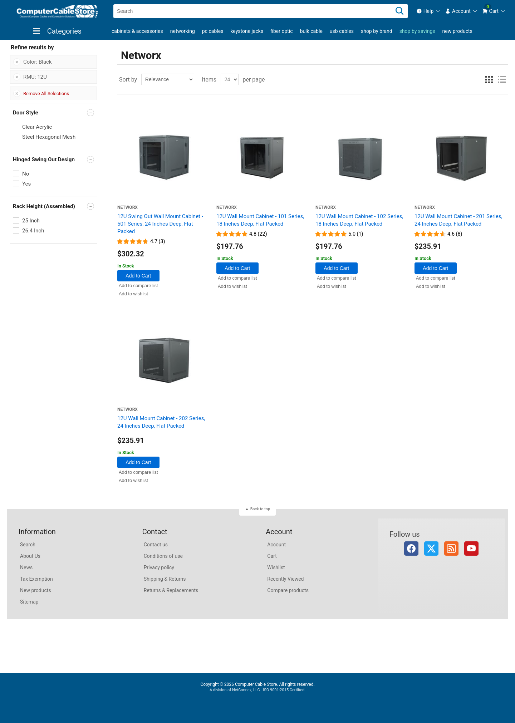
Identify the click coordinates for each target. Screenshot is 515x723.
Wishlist (276, 567)
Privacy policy (159, 567)
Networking (182, 31)
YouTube (471, 548)
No (25, 174)
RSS (451, 548)
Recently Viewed (285, 579)
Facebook (411, 548)
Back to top (260, 509)
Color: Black (37, 62)
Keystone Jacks (246, 31)
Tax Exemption (36, 579)
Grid (489, 79)
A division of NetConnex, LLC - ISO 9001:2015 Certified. (257, 690)
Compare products (288, 590)
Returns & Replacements (171, 590)
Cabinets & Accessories (137, 31)
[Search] (399, 11)
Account (276, 544)
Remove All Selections (46, 93)
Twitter (431, 548)
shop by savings (417, 31)
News (26, 567)
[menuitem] (428, 11)
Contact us (156, 544)
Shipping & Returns (165, 579)
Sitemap (29, 602)
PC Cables (213, 31)
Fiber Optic (281, 31)
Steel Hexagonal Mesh (48, 137)
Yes (26, 184)
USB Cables (342, 31)
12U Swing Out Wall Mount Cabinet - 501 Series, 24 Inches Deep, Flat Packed (160, 224)
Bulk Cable (311, 31)
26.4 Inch (33, 230)
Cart (271, 556)
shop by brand (376, 31)
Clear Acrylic (37, 127)
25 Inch (31, 220)
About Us (30, 556)
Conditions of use (163, 556)
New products (457, 31)
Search (27, 544)
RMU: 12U (35, 77)
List (501, 79)
